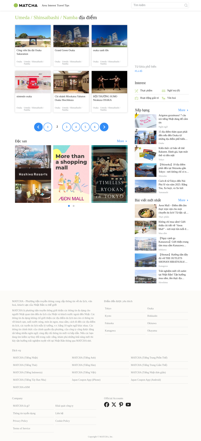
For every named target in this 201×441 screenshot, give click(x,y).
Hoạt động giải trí (147, 98)
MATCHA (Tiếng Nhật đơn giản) (148, 372)
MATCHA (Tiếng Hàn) (84, 365)
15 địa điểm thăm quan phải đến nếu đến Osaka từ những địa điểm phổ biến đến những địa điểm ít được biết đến (173, 139)
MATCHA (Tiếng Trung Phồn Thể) (149, 357)
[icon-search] (186, 5)
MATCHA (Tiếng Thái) (25, 365)
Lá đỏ (139, 71)
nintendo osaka (24, 96)
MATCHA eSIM (21, 387)
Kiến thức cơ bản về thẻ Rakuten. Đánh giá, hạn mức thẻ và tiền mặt (173, 152)
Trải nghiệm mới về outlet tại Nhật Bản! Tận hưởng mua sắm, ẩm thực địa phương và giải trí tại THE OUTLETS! (173, 278)
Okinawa (152, 323)
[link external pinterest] (122, 405)
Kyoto (108, 316)
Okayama (152, 330)
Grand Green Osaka (65, 50)
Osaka (150, 308)
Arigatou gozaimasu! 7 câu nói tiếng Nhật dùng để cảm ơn (173, 119)
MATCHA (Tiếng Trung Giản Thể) (149, 365)
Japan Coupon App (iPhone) (86, 379)
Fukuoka (109, 323)
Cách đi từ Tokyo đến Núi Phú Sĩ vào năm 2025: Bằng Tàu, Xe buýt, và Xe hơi (173, 185)
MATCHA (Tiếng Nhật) (25, 357)
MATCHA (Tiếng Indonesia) (27, 372)
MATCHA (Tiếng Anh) (84, 357)
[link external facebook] (107, 405)
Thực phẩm (143, 91)
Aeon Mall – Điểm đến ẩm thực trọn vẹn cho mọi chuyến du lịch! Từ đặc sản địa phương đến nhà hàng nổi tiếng (173, 212)
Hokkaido (152, 316)
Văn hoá (169, 98)
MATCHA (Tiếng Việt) (84, 372)
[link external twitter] (114, 405)
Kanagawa (110, 330)
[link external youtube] (129, 405)
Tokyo (108, 308)
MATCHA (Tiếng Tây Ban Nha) (29, 379)
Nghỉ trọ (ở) (171, 91)
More (121, 141)
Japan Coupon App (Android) (146, 379)
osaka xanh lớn (101, 50)
